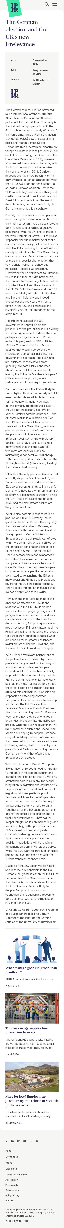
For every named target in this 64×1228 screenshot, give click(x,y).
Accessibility (11, 1180)
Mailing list (11, 1168)
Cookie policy (12, 1190)
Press (8, 1162)
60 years (48, 130)
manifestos (19, 223)
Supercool (22, 1221)
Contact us (11, 1156)
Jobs (8, 1150)
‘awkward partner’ (34, 655)
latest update (18, 687)
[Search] (47, 5)
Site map (9, 1200)
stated (19, 805)
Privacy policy (12, 1185)
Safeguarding (12, 1195)
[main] (32, 567)
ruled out (33, 192)
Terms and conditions (16, 1174)
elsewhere (49, 382)
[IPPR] (14, 8)
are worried (47, 737)
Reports (10, 320)
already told (45, 393)
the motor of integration (31, 683)
